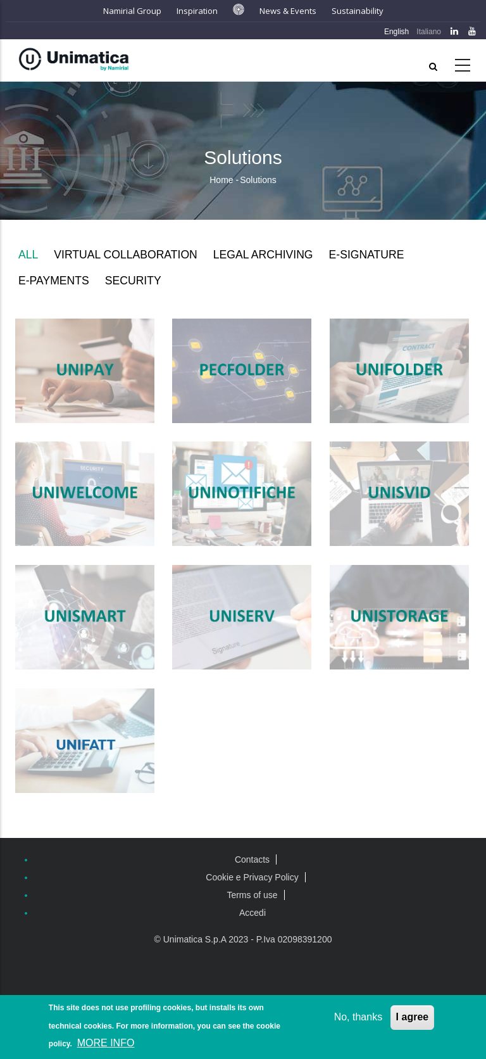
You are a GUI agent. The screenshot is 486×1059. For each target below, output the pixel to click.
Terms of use (252, 895)
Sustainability (357, 10)
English (396, 31)
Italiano (428, 31)
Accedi (252, 913)
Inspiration (197, 10)
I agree (412, 1018)
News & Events (287, 10)
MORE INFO (106, 1044)
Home (221, 180)
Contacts (252, 859)
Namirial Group (132, 10)
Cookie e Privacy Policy (252, 877)
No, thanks (358, 1018)
